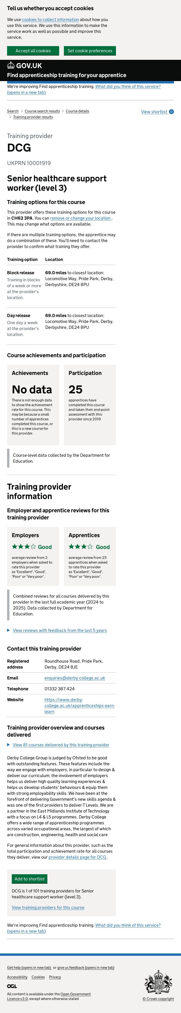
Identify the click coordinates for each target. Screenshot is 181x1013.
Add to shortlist (30, 879)
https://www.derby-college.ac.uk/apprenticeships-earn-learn (80, 705)
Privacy (55, 977)
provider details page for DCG (78, 857)
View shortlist (157, 111)
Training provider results (33, 117)
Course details (77, 111)
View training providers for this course (48, 907)
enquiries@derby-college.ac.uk (75, 678)
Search (13, 111)
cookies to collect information (50, 19)
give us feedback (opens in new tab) (85, 967)
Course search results (42, 111)
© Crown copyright (158, 998)
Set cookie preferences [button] (90, 50)
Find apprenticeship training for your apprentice (66, 75)
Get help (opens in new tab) (29, 967)
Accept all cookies (33, 50)
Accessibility (17, 977)
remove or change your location (80, 218)
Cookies (38, 977)
